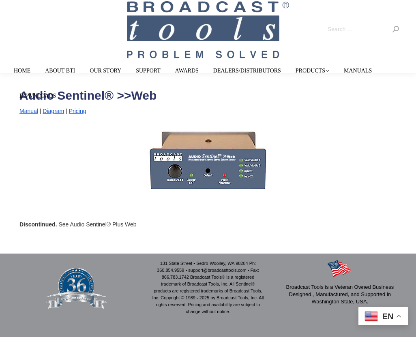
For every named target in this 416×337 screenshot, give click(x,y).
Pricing (77, 111)
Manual (28, 111)
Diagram (53, 111)
